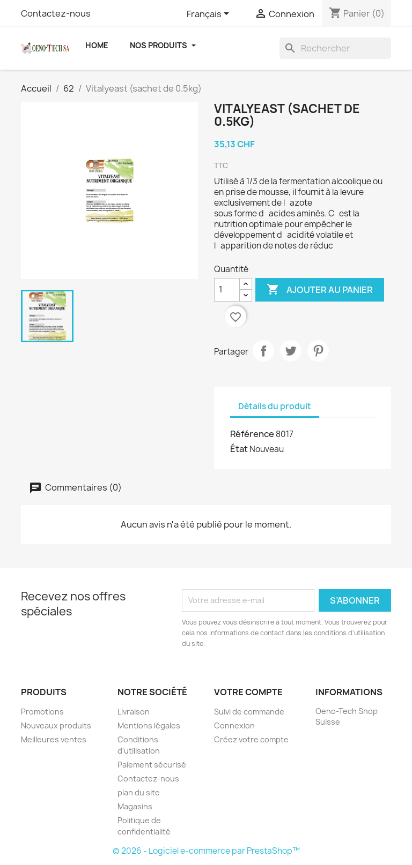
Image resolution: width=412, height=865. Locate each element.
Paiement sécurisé (151, 764)
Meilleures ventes (53, 739)
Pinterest (318, 351)
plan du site (138, 792)
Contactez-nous (56, 13)
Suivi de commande (249, 711)
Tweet (290, 351)
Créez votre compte (251, 739)
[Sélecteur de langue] (210, 14)
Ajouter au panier (320, 290)
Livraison (133, 711)
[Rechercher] (335, 48)
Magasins (134, 806)
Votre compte (248, 692)
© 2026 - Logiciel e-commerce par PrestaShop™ (206, 850)
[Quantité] (227, 290)
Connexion (234, 725)
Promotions (42, 711)
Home (96, 45)
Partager (263, 351)
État (239, 448)
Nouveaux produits (56, 725)
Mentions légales (148, 725)
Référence (252, 433)
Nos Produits (163, 45)
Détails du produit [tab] (274, 406)
